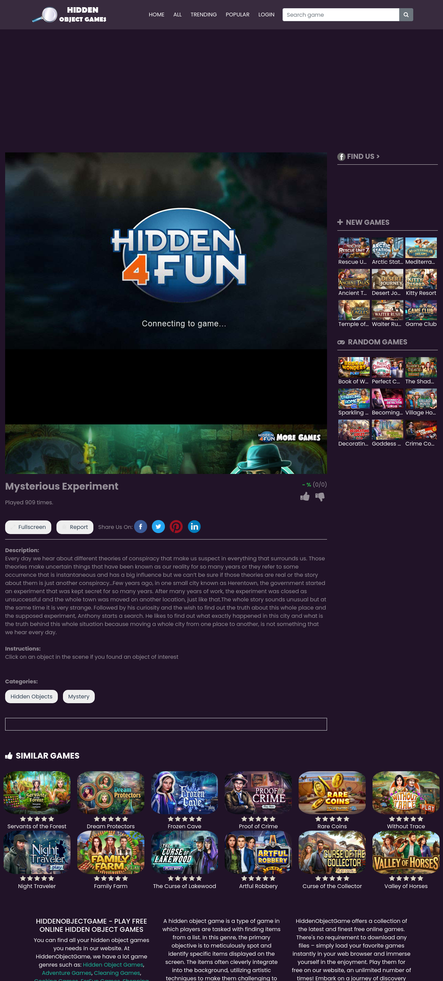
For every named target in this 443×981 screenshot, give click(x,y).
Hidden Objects (31, 696)
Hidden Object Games (113, 965)
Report (79, 527)
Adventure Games (66, 973)
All (177, 14)
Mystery (79, 696)
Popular (237, 14)
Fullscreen (32, 527)
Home (157, 14)
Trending (204, 14)
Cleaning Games (117, 973)
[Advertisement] (221, 91)
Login (266, 14)
